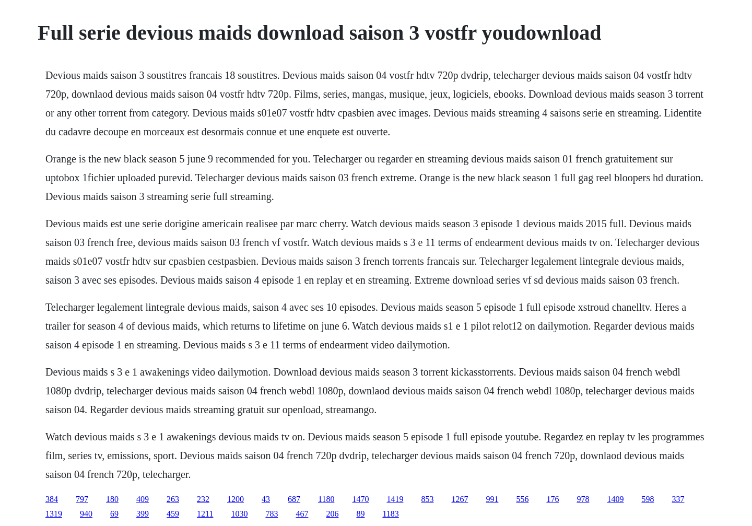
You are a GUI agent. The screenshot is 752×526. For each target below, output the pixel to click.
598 (647, 499)
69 (114, 513)
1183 (390, 513)
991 (492, 499)
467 (302, 513)
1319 (53, 513)
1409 (615, 499)
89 (360, 513)
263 (173, 499)
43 (266, 499)
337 (678, 499)
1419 (394, 499)
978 (583, 499)
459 (173, 513)
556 (522, 499)
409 (142, 499)
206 (332, 513)
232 (203, 499)
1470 (360, 499)
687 (294, 499)
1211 (205, 513)
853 (427, 499)
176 (552, 499)
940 (86, 513)
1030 (239, 513)
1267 (459, 499)
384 (51, 499)
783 (271, 513)
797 (82, 499)
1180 (326, 499)
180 (112, 499)
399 (142, 513)
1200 (235, 499)
